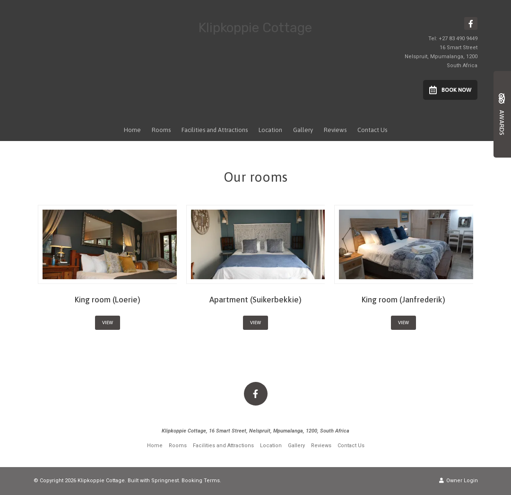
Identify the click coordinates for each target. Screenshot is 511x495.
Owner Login (458, 480)
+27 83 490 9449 (458, 38)
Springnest (165, 480)
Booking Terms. (201, 480)
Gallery (303, 129)
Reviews (335, 129)
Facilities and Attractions (215, 129)
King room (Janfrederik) (403, 299)
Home (132, 129)
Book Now (450, 90)
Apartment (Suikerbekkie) (255, 299)
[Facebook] (470, 23)
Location (270, 129)
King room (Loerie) (107, 299)
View (107, 322)
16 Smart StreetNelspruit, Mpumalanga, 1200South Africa (441, 56)
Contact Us (372, 129)
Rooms (161, 129)
